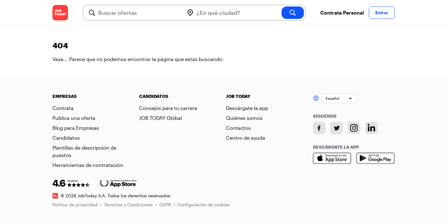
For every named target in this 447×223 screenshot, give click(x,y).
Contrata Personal (342, 12)
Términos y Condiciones (130, 204)
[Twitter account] (336, 128)
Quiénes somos (244, 118)
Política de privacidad (77, 204)
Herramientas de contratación (87, 165)
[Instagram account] (354, 128)
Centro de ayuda (245, 138)
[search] (293, 13)
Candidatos (66, 138)
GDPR (167, 204)
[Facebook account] (319, 128)
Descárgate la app (247, 108)
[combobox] (138, 12)
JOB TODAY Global (160, 118)
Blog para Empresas (75, 128)
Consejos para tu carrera (168, 108)
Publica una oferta (73, 118)
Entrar (381, 12)
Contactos (238, 128)
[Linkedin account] (371, 128)
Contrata (63, 108)
